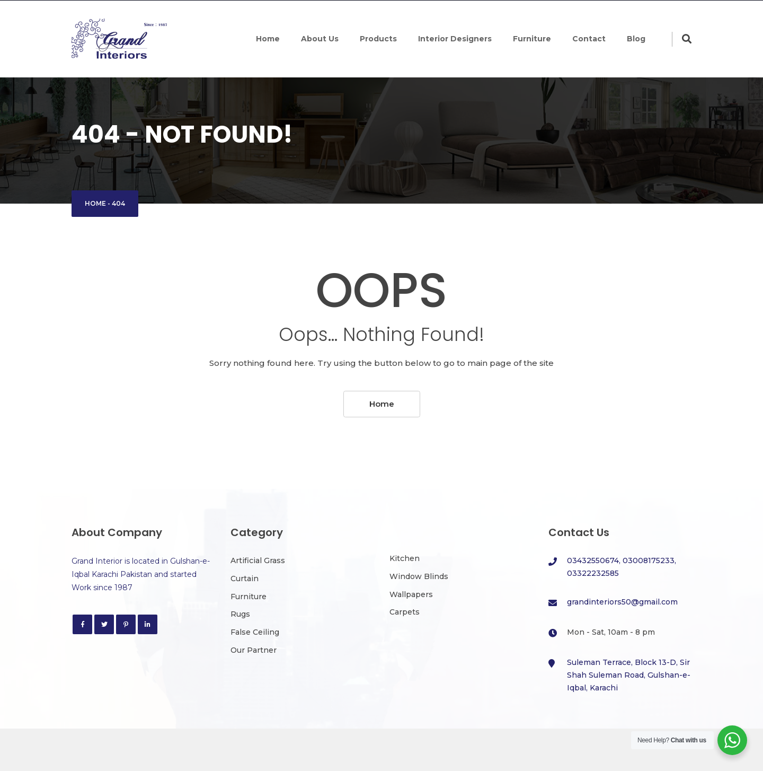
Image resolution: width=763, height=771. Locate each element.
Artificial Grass (257, 560)
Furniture (532, 38)
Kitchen (404, 558)
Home (268, 38)
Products (378, 38)
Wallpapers (411, 594)
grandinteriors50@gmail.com (622, 602)
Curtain (244, 578)
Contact (589, 38)
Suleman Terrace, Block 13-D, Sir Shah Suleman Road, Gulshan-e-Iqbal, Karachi (628, 675)
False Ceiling (254, 632)
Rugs (240, 614)
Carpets (404, 612)
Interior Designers (455, 38)
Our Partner (253, 650)
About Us (320, 38)
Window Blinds (418, 576)
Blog (636, 38)
